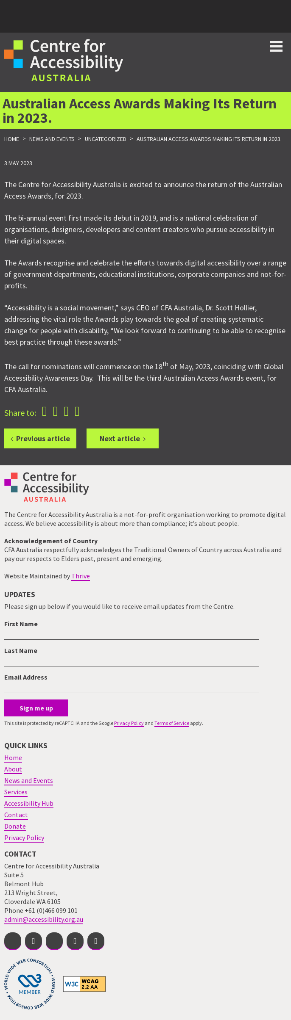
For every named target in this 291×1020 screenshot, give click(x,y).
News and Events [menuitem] (28, 780)
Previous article (43, 438)
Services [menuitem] (16, 792)
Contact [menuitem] (16, 814)
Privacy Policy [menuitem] (24, 837)
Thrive (80, 576)
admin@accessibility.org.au (43, 919)
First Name (21, 623)
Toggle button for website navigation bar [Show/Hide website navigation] (276, 46)
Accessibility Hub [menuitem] (28, 803)
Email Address (26, 677)
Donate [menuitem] (15, 826)
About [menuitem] (13, 769)
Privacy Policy (129, 723)
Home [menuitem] (13, 757)
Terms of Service (171, 723)
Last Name (20, 650)
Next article (120, 438)
